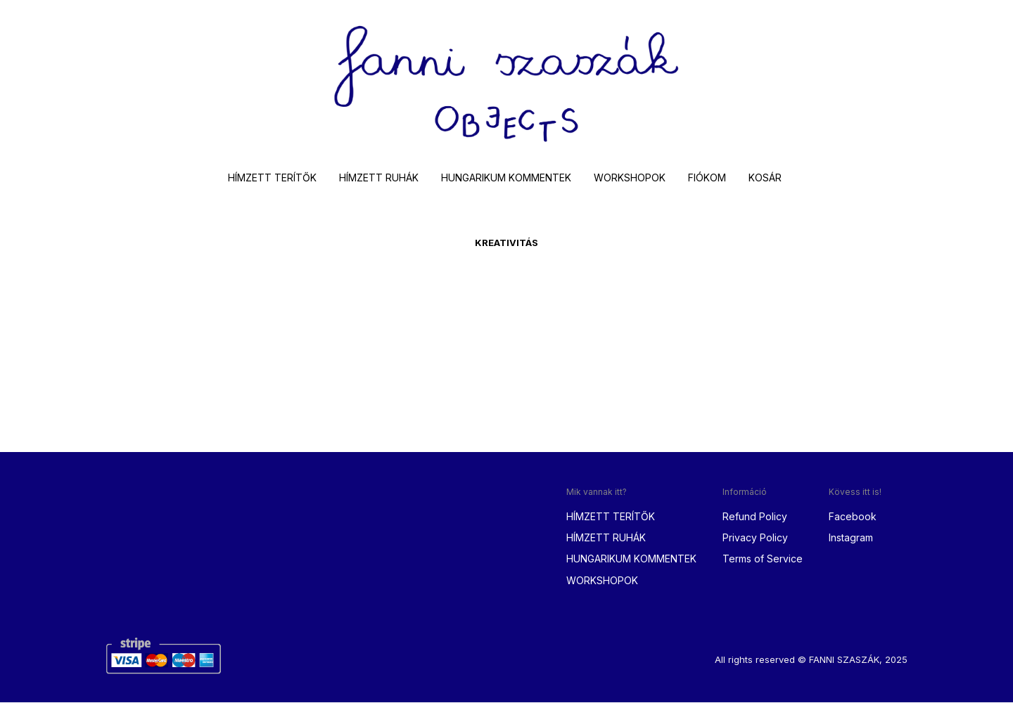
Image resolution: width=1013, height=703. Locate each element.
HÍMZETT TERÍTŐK (272, 178)
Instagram (851, 539)
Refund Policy (754, 517)
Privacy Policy (755, 539)
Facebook (853, 517)
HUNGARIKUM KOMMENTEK (506, 178)
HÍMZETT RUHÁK (379, 178)
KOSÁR (765, 178)
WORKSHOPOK (629, 178)
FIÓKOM (707, 178)
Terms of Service (762, 560)
